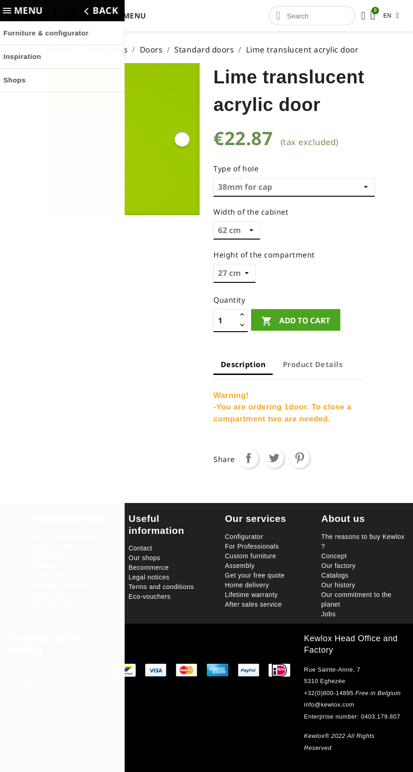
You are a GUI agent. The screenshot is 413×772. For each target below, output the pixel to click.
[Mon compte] (363, 15)
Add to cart (295, 321)
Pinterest (300, 458)
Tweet (274, 458)
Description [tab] (243, 364)
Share (248, 458)
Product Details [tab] (313, 364)
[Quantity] (225, 320)
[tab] (282, 376)
